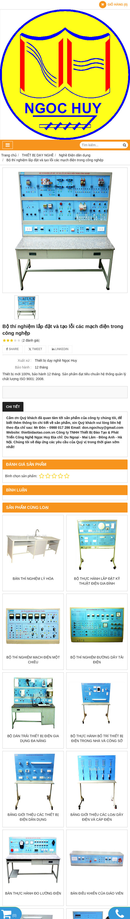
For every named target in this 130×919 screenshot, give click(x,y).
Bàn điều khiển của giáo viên (97, 893)
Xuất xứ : (24, 360)
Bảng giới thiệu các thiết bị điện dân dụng (32, 817)
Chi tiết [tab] (13, 407)
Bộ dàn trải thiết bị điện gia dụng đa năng (33, 738)
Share (12, 349)
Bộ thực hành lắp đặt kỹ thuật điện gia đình (97, 581)
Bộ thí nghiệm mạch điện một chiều (33, 659)
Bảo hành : (23, 367)
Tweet (35, 349)
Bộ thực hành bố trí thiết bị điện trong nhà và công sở (97, 738)
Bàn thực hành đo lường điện (33, 893)
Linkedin (60, 349)
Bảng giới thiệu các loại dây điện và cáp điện (97, 817)
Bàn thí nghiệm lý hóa (33, 579)
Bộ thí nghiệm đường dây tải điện (96, 659)
